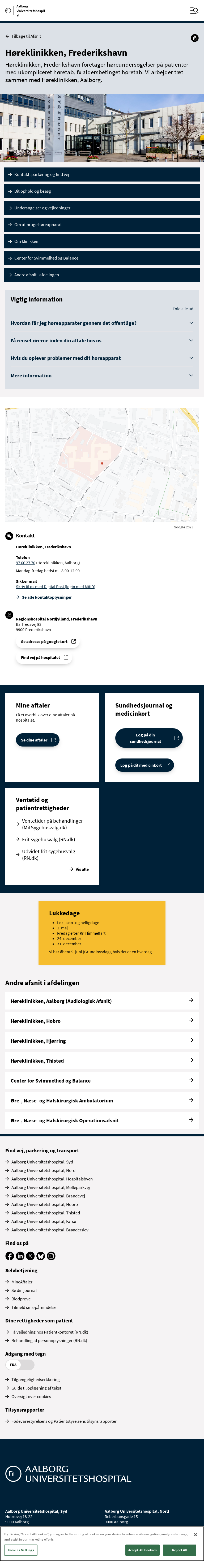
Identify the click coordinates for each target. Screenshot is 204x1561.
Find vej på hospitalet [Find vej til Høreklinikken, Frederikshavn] (40, 657)
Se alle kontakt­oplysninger (47, 597)
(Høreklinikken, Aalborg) (57, 562)
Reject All (179, 1550)
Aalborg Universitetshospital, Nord (43, 1170)
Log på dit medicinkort (141, 765)
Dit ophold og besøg (32, 191)
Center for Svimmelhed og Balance (46, 258)
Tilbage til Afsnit (23, 36)
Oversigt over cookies (31, 1396)
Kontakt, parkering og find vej (41, 174)
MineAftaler (21, 1282)
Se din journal (24, 1290)
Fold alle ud (183, 308)
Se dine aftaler (34, 740)
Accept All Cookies (142, 1550)
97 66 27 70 (25, 562)
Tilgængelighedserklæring (35, 1379)
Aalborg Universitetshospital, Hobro (44, 1204)
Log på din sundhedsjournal (145, 738)
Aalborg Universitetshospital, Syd (42, 1162)
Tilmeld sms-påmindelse (33, 1307)
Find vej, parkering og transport (42, 1150)
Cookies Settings (21, 1550)
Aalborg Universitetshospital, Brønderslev (49, 1230)
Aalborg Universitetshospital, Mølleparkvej (50, 1187)
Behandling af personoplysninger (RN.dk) (49, 1340)
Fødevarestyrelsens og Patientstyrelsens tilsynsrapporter (64, 1421)
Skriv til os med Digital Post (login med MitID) (55, 586)
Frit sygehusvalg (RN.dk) (48, 839)
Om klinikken (26, 241)
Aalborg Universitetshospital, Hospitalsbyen (52, 1179)
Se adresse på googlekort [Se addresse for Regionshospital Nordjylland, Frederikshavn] (44, 641)
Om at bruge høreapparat (38, 224)
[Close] (195, 1535)
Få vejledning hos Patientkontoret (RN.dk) (49, 1332)
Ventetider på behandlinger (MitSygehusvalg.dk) (52, 824)
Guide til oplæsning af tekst (36, 1388)
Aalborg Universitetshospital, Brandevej (48, 1196)
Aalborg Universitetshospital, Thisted (45, 1213)
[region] (102, 1543)
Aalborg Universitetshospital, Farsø (43, 1221)
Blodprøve (21, 1299)
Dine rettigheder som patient (39, 1320)
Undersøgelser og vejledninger (42, 208)
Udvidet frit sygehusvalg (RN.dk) (48, 854)
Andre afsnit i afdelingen (36, 275)
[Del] (195, 38)
